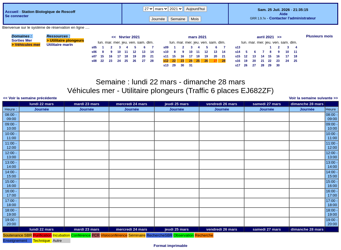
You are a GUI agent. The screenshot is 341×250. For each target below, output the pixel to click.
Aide (283, 14)
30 (182, 65)
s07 (94, 56)
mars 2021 (197, 37)
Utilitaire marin (59, 44)
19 (134, 56)
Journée (41, 109)
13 (143, 51)
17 (119, 56)
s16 (237, 60)
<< (114, 37)
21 (152, 56)
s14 (237, 51)
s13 (165, 65)
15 (102, 56)
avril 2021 (265, 37)
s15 (237, 56)
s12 (165, 60)
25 (126, 60)
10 (119, 51)
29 (174, 65)
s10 (165, 51)
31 (191, 65)
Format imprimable (171, 246)
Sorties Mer (22, 40)
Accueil (11, 12)
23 (110, 60)
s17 (237, 65)
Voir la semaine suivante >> (313, 98)
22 (102, 60)
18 (126, 56)
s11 (165, 56)
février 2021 (129, 37)
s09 (165, 47)
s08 (94, 60)
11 (126, 51)
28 (152, 60)
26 (134, 60)
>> (279, 37)
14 (152, 51)
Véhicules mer (27, 44)
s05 (94, 47)
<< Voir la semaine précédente (30, 98)
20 (143, 56)
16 (110, 56)
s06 (94, 51)
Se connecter (17, 16)
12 (134, 51)
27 (143, 60)
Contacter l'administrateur (292, 18)
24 (119, 60)
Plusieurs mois (319, 36)
